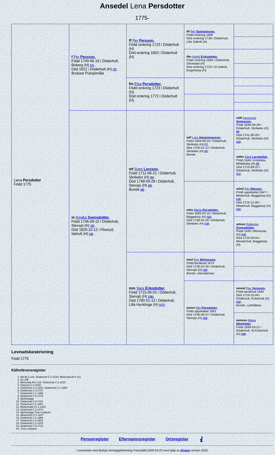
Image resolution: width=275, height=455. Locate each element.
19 (205, 318)
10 (238, 142)
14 (238, 199)
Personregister (95, 439)
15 (238, 209)
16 (150, 296)
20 (238, 302)
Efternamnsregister (137, 439)
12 (209, 216)
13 (206, 223)
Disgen (185, 450)
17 (162, 305)
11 (238, 174)
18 (205, 270)
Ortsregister (177, 439)
